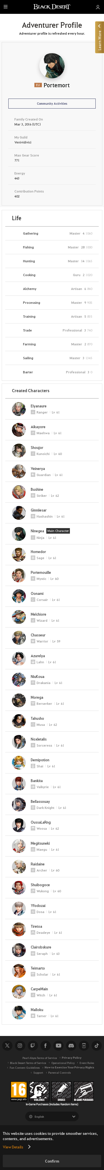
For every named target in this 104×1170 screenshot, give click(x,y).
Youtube (58, 1046)
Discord (71, 1046)
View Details (13, 1146)
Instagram (20, 1046)
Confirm (52, 1161)
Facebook (45, 1046)
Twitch (33, 1046)
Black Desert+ (84, 1046)
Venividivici (22, 142)
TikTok (97, 1046)
